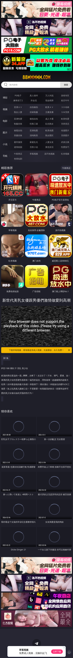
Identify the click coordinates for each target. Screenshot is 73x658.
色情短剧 (18, 158)
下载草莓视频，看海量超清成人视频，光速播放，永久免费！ (39, 350)
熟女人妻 (18, 112)
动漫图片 (65, 130)
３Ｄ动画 (65, 107)
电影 (5, 120)
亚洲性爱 (18, 118)
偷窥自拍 (18, 130)
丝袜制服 (34, 112)
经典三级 (34, 123)
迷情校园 (18, 147)
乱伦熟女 (49, 123)
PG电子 (18, 95)
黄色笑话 (49, 147)
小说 (5, 144)
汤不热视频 (49, 153)
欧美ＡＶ (49, 107)
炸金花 (34, 100)
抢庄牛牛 (65, 100)
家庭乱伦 (34, 142)
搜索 (66, 84)
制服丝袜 (18, 123)
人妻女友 (49, 142)
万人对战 (49, 95)
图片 (5, 132)
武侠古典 (65, 142)
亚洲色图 (34, 130)
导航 (5, 155)
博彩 (5, 97)
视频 (5, 109)
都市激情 (18, 142)
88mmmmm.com (36, 77)
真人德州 (34, 95)
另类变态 (65, 123)
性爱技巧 (65, 147)
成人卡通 (49, 118)
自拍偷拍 (34, 107)
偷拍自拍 (34, 118)
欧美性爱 (65, 118)
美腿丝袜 (18, 135)
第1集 (5, 358)
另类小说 (34, 147)
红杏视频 (65, 153)
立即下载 (57, 651)
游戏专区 (65, 95)
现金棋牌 (49, 100)
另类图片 (65, 135)
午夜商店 (18, 153)
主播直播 (49, 112)
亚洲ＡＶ (18, 107)
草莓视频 (34, 153)
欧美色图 (49, 130)
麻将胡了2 (18, 100)
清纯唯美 (34, 135)
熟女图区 (49, 135)
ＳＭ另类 (65, 112)
